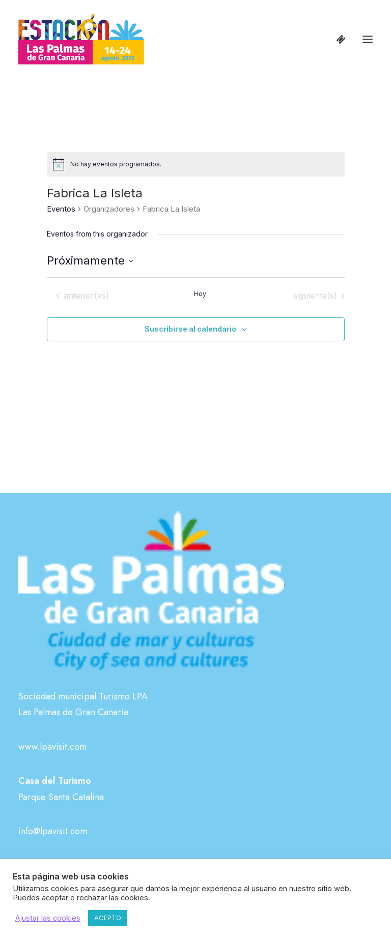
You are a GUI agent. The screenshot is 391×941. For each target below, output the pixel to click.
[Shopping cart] (336, 39)
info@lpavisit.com (52, 831)
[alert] (196, 164)
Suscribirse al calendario (190, 329)
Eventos (61, 209)
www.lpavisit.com (52, 746)
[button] (367, 39)
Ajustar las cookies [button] (47, 918)
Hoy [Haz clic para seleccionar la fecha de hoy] (200, 294)
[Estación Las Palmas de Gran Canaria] (81, 39)
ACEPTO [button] (107, 918)
